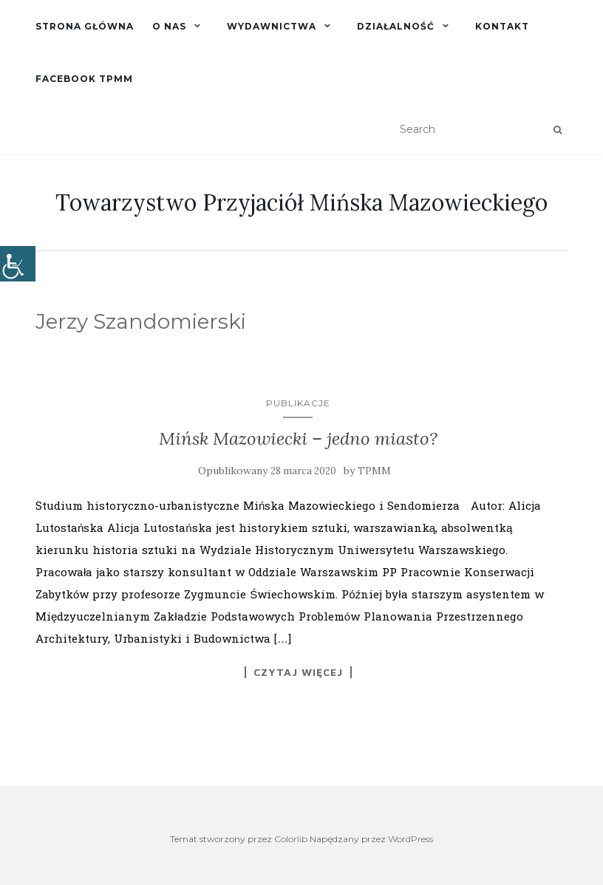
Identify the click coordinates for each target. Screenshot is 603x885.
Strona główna (84, 26)
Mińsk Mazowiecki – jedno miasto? (298, 438)
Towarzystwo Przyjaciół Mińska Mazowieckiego (301, 202)
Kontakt (502, 26)
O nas (169, 26)
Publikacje (298, 403)
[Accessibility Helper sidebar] (17, 263)
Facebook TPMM (84, 78)
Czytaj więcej (298, 672)
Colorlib (290, 838)
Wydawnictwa (271, 26)
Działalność (396, 26)
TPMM (374, 471)
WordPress (410, 838)
